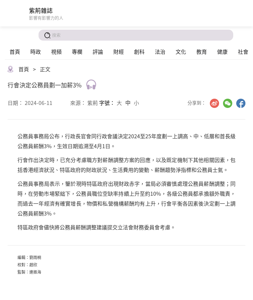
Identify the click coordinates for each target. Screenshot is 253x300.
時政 (35, 51)
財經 (118, 51)
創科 (139, 51)
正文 (45, 69)
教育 (201, 51)
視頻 (56, 51)
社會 (243, 51)
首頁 (15, 51)
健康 (222, 51)
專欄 (77, 51)
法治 (160, 51)
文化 (181, 51)
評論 (98, 51)
